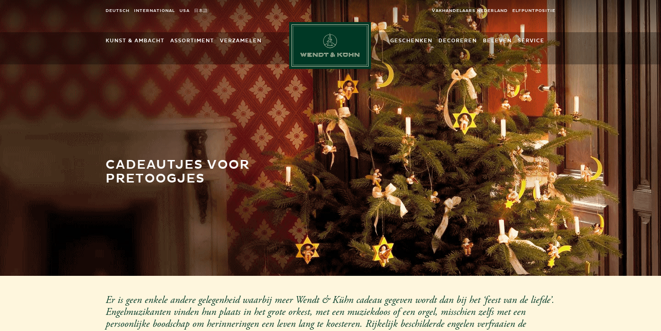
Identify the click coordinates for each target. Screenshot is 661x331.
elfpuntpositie (533, 10)
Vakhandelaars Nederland (470, 10)
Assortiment (192, 41)
